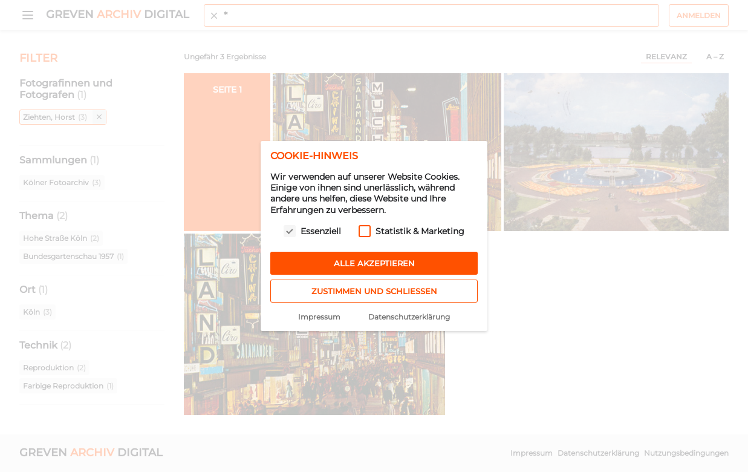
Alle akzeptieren (374, 263)
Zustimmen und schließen (374, 291)
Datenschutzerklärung (409, 316)
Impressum (319, 316)
